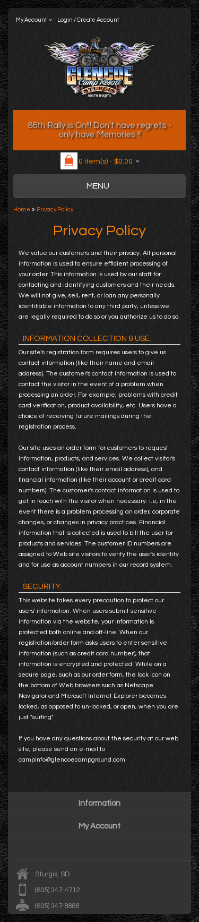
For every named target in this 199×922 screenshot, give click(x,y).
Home (21, 209)
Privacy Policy (55, 209)
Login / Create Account (88, 20)
